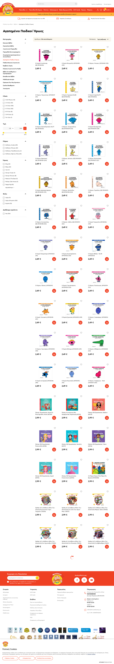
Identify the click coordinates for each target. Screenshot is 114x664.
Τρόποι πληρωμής (61, 597)
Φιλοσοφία (6, 592)
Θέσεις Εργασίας (7, 602)
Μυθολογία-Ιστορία (8, 79)
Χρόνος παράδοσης (97, 3)
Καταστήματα (107, 3)
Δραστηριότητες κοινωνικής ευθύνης (10, 598)
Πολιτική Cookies (91, 654)
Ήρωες (83, 10)
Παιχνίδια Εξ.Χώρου (35, 10)
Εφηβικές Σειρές (8, 66)
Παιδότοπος (6, 613)
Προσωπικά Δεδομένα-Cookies (38, 605)
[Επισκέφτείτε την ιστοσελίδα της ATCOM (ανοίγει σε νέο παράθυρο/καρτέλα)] (105, 662)
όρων (19, 583)
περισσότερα (9, 187)
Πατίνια (46, 10)
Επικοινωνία (6, 610)
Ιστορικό (5, 595)
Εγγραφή (37, 578)
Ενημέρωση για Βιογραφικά (37, 620)
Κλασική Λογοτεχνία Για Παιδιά (12, 69)
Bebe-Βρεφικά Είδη (65, 10)
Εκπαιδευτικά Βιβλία (8, 76)
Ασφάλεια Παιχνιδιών (36, 610)
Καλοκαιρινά (54, 10)
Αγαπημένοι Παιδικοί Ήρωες (11, 60)
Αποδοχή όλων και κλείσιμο (44, 658)
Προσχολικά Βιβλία (8, 46)
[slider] (3, 133)
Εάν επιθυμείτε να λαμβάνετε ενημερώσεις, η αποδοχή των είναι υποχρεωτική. (21, 582)
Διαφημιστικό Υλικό (8, 604)
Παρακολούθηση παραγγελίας (65, 592)
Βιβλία (15, 24)
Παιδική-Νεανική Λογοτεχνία (11, 63)
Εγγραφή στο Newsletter (17, 574)
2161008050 (91, 594)
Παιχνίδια (22, 10)
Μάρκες (89, 10)
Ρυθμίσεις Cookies (9, 658)
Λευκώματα (6, 88)
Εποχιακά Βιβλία (7, 43)
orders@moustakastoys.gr (94, 609)
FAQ (31, 617)
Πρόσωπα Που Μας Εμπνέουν (11, 82)
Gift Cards (76, 10)
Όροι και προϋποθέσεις (36, 602)
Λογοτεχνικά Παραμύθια (10, 49)
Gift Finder (33, 592)
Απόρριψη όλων (27, 658)
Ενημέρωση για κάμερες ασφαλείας (36, 614)
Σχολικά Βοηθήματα (8, 85)
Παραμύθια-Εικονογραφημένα (11, 52)
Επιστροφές (60, 600)
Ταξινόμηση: (92, 39)
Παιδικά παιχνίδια (7, 24)
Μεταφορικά (60, 595)
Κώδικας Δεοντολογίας (36, 607)
